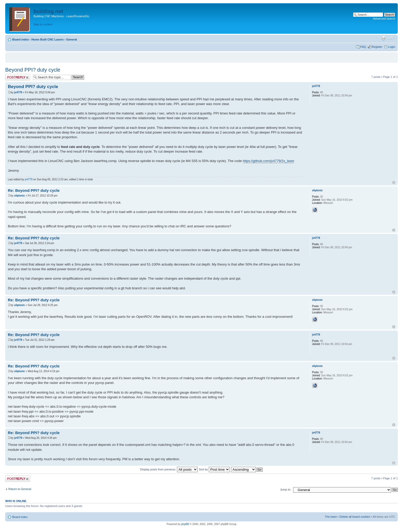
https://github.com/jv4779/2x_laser (268, 161)
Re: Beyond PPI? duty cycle (34, 190)
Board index (20, 39)
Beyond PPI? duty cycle (32, 70)
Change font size (391, 38)
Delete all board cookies (355, 516)
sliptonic (19, 195)
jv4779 (18, 92)
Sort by (214, 469)
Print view (383, 38)
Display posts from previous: (169, 469)
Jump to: (285, 489)
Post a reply (17, 77)
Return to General (19, 489)
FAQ (363, 46)
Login (391, 46)
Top (393, 182)
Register (377, 46)
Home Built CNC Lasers (47, 39)
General (71, 39)
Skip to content (42, 24)
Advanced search (384, 18)
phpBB (185, 524)
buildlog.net (48, 11)
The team (331, 516)
